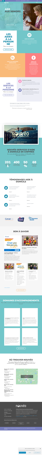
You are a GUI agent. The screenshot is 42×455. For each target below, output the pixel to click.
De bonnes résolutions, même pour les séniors (29, 248)
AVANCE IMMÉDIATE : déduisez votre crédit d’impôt (11, 253)
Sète (35, 433)
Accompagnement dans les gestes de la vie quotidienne (12, 325)
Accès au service (10, 24)
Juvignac (14, 433)
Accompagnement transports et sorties (12, 351)
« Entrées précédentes (7, 287)
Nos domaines (21, 361)
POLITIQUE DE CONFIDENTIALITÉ (15, 438)
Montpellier (6, 433)
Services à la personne (8, 421)
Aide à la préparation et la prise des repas (29, 325)
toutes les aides (8, 49)
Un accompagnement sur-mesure (32, 271)
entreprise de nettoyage (28, 426)
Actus (33, 249)
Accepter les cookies (22, 452)
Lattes (28, 433)
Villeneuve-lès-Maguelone (21, 434)
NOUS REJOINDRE (23, 0)
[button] (40, 448)
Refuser (30, 452)
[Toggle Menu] (36, 2)
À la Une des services (29, 249)
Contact (27, 0)
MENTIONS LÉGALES (7, 438)
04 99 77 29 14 (18, 0)
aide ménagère (22, 426)
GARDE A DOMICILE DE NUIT (28, 351)
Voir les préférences (37, 452)
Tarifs (5, 425)
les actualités (21, 290)
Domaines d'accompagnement (13, 326)
